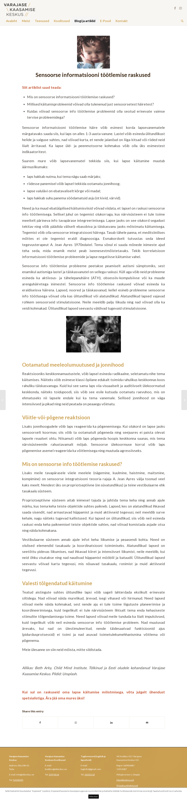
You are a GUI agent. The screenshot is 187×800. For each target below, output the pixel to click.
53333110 (90, 774)
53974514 (54, 774)
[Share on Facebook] (40, 722)
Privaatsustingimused (127, 785)
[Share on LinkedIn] (111, 722)
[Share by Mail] (147, 722)
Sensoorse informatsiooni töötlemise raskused (94, 74)
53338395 (18, 780)
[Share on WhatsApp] (76, 722)
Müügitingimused (125, 780)
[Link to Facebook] (175, 8)
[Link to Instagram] (180, 8)
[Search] (181, 21)
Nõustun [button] (93, 796)
